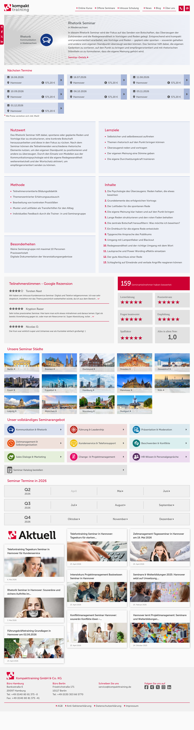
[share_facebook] (2, 32)
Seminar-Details (78, 57)
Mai (120, 491)
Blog (157, 8)
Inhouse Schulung (128, 8)
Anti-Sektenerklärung (78, 705)
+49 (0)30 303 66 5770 (70, 694)
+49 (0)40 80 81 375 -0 (24, 694)
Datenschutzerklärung (107, 705)
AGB (59, 705)
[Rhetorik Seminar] (181, 8)
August (120, 505)
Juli (74, 505)
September (166, 505)
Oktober (74, 519)
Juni (166, 491)
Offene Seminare (105, 8)
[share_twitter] (2, 37)
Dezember (166, 519)
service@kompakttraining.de (115, 686)
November (120, 519)
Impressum (131, 705)
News (148, 8)
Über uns (169, 8)
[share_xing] (2, 27)
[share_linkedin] (2, 42)
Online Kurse (84, 8)
